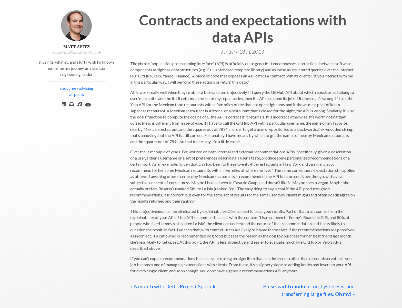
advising (86, 88)
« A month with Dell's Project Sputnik (173, 286)
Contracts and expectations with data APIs (242, 28)
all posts (76, 94)
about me (67, 88)
